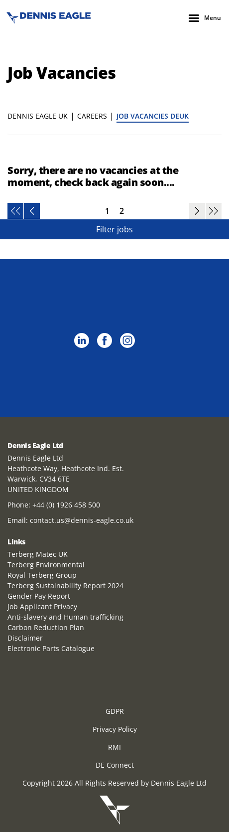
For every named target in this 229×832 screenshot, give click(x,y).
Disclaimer (25, 638)
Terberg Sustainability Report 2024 (65, 585)
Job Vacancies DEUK (152, 116)
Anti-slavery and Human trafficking (65, 617)
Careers (92, 116)
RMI (114, 747)
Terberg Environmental (46, 564)
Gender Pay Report (38, 596)
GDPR (115, 711)
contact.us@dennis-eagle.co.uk (81, 520)
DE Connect (115, 765)
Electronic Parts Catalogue (51, 648)
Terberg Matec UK (37, 554)
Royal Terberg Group (42, 575)
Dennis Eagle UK (37, 116)
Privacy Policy (115, 729)
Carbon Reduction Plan (45, 627)
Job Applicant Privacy (42, 606)
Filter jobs (114, 229)
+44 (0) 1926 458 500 (66, 504)
